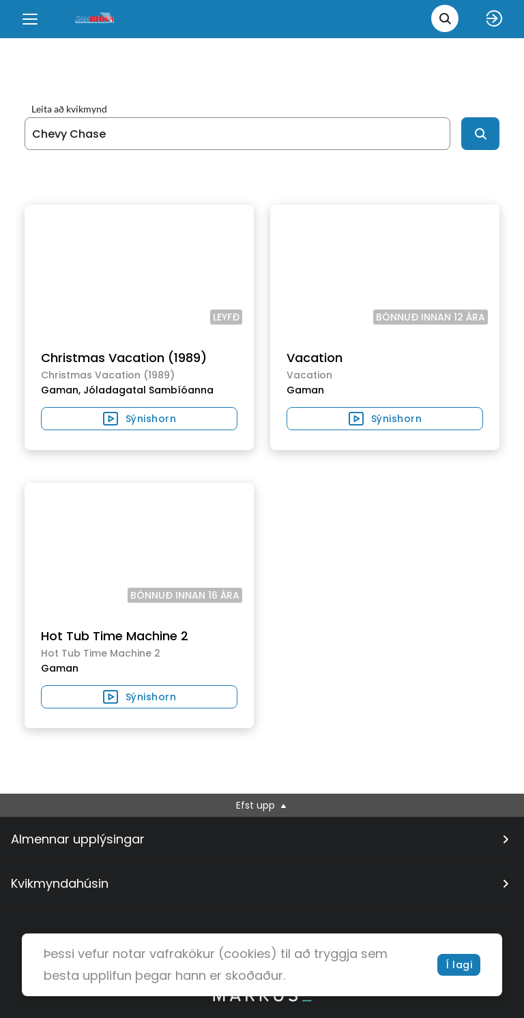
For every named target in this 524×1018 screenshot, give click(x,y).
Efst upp (262, 805)
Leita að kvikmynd (69, 109)
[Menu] (30, 19)
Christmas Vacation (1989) (124, 357)
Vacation (315, 357)
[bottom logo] (262, 998)
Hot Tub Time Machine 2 (114, 635)
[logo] (95, 18)
